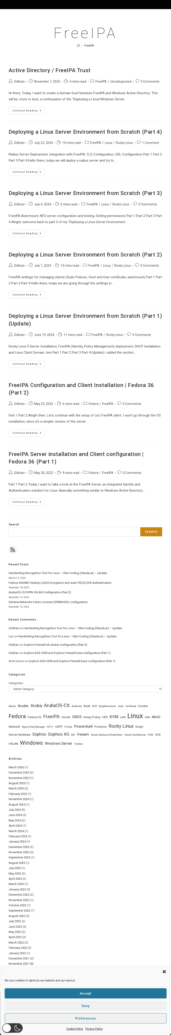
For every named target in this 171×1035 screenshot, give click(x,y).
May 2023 (15, 873)
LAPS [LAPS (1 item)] (123, 717)
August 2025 (17, 783)
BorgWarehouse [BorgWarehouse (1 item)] (107, 706)
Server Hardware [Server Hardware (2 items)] (19, 734)
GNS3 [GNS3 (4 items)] (77, 717)
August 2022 (17, 916)
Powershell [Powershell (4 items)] (83, 726)
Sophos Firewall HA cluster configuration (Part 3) (55, 644)
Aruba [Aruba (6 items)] (36, 705)
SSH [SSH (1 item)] (73, 734)
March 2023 (16, 884)
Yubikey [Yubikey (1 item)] (78, 743)
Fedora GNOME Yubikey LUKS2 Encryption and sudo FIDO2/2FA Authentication (60, 582)
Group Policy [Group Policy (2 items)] (91, 717)
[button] (12, 1028)
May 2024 (15, 820)
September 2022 (19, 910)
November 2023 (19, 852)
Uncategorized (120, 81)
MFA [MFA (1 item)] (147, 717)
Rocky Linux (124, 143)
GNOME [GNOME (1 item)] (65, 717)
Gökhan (19, 81)
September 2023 (19, 857)
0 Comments (150, 81)
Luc (11, 636)
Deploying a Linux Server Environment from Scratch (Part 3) (85, 193)
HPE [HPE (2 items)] (105, 717)
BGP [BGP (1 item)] (94, 706)
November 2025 (19, 778)
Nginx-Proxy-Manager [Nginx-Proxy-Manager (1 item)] (33, 726)
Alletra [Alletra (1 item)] (12, 706)
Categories (16, 683)
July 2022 (15, 921)
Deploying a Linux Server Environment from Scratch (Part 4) (85, 132)
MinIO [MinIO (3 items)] (156, 717)
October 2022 (17, 905)
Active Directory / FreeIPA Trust (50, 70)
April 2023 (15, 878)
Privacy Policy (61, 1024)
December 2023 (19, 847)
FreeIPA (89, 45)
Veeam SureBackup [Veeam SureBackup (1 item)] (135, 734)
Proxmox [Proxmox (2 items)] (100, 726)
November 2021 (19, 963)
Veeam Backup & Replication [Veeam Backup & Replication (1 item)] (106, 734)
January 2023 (17, 889)
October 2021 (17, 969)
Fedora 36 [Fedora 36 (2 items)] (34, 717)
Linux (108, 143)
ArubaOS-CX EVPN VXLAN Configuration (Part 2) (40, 592)
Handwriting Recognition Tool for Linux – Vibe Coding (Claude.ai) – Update (58, 573)
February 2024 (18, 836)
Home (30, 1024)
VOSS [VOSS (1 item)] (150, 734)
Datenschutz (82, 1024)
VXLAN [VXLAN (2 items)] (13, 743)
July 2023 (15, 868)
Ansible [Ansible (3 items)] (23, 706)
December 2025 (19, 772)
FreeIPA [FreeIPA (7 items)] (51, 716)
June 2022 (15, 926)
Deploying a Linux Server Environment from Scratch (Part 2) (85, 254)
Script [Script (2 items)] (139, 726)
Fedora (94, 404)
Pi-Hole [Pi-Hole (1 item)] (68, 726)
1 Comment (150, 143)
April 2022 (15, 937)
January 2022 (17, 953)
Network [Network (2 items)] (14, 726)
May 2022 (15, 932)
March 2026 (16, 767)
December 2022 (19, 894)
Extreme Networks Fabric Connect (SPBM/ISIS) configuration (48, 602)
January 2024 (17, 841)
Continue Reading (28, 111)
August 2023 (17, 863)
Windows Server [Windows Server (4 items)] (58, 743)
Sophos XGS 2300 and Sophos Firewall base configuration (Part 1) (67, 653)
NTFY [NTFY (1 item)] (50, 726)
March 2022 (16, 942)
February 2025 (18, 794)
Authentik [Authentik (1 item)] (77, 706)
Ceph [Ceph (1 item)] (121, 706)
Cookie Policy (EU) (133, 1024)
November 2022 (19, 900)
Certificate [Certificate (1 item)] (130, 706)
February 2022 (18, 947)
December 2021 (19, 958)
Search (14, 524)
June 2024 (15, 815)
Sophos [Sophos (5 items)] (39, 734)
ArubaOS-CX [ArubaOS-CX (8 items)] (57, 705)
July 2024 (15, 809)
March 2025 (16, 788)
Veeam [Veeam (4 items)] (83, 734)
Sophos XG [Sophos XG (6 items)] (58, 734)
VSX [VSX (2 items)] (158, 734)
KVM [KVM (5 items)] (114, 716)
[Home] (78, 45)
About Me (44, 1024)
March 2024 (16, 831)
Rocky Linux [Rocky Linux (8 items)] (121, 726)
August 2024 (17, 804)
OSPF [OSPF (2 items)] (59, 726)
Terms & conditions (106, 1024)
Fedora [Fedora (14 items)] (17, 716)
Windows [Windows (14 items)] (31, 743)
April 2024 (15, 825)
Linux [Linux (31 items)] (135, 716)
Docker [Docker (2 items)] (143, 706)
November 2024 (19, 799)
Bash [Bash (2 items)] (87, 706)
